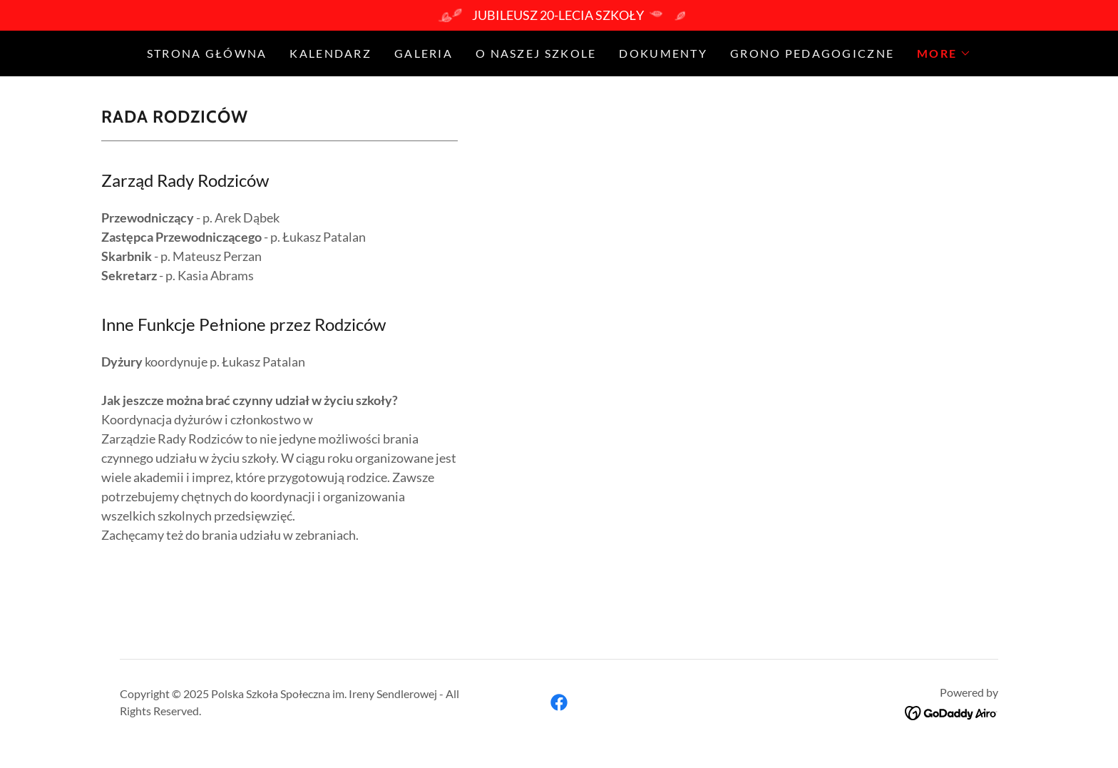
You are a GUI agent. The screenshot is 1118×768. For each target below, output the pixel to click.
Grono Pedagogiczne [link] (812, 53)
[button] (944, 53)
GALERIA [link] (423, 53)
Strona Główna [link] (207, 53)
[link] (559, 702)
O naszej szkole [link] (536, 53)
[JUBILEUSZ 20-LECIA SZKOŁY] (559, 15)
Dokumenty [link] (663, 53)
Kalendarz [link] (330, 53)
